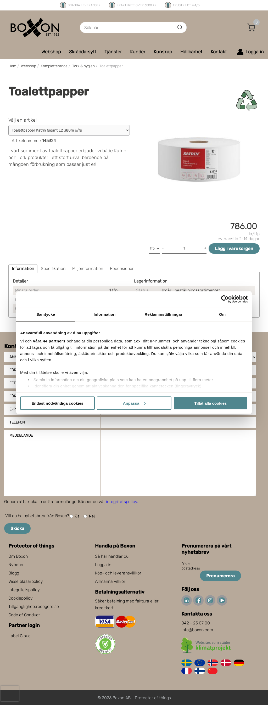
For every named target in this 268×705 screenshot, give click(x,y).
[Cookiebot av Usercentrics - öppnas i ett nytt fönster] (225, 299)
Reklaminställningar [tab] (163, 314)
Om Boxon (18, 556)
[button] (251, 27)
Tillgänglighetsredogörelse (33, 606)
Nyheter (16, 564)
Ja (75, 516)
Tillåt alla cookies (210, 403)
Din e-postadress (190, 566)
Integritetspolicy (24, 589)
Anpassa (134, 403)
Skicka (17, 528)
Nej (88, 516)
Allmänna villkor (110, 581)
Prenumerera (220, 575)
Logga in (103, 564)
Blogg (13, 573)
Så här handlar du (112, 556)
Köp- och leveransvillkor (118, 573)
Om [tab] (222, 314)
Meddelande (21, 435)
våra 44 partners (49, 341)
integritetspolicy (121, 501)
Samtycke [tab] (45, 314)
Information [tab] (105, 314)
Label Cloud (19, 635)
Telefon (17, 422)
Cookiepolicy (20, 598)
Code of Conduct (24, 614)
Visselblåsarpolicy (25, 581)
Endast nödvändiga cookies (57, 403)
